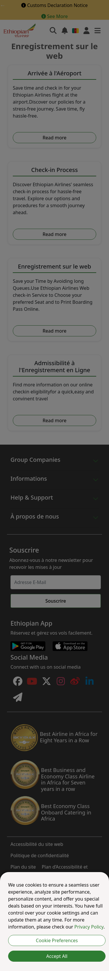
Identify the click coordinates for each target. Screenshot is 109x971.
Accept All (56, 956)
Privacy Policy (88, 927)
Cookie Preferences (57, 940)
